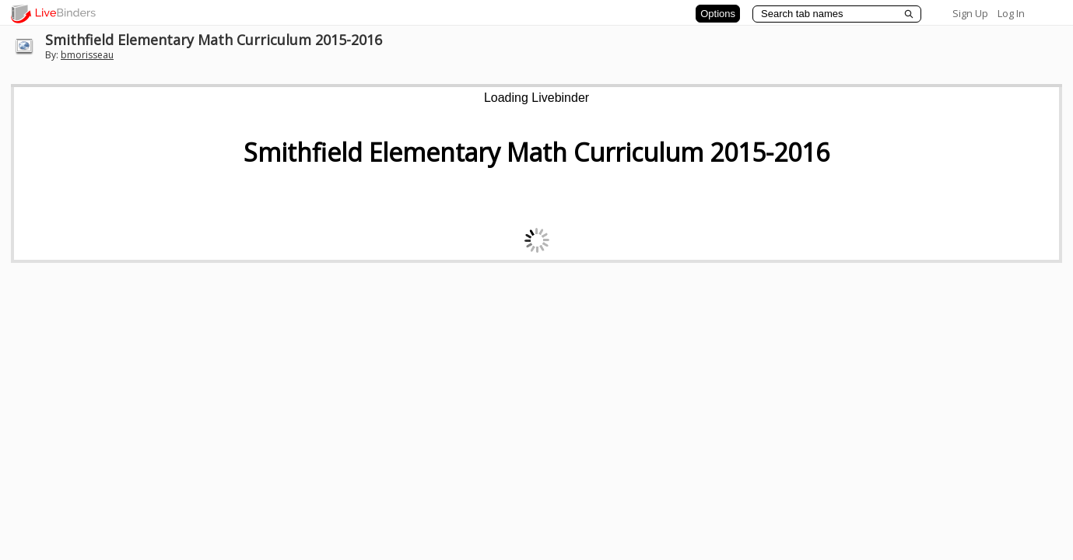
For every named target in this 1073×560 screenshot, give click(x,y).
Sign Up (970, 13)
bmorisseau (87, 54)
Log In (1011, 13)
